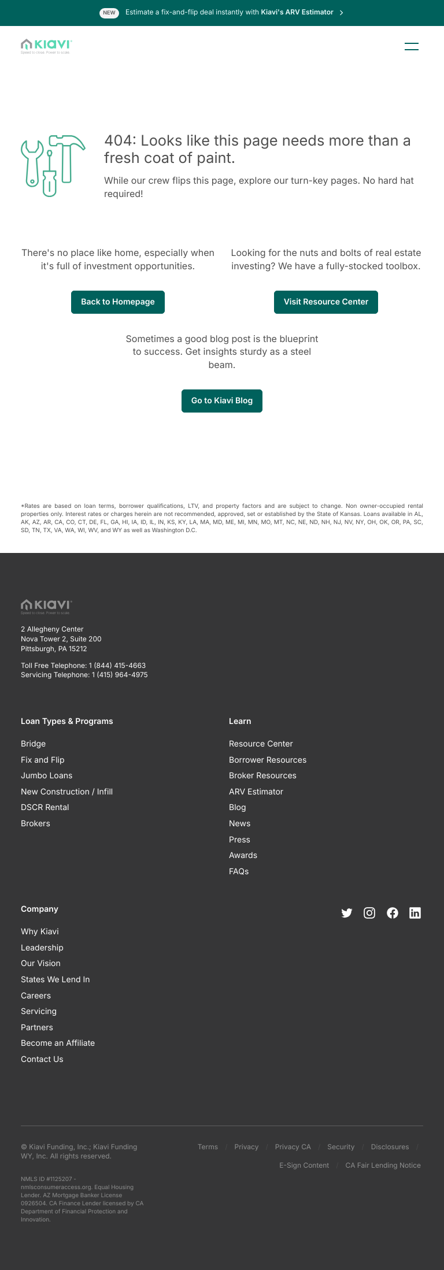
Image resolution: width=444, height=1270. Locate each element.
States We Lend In (55, 980)
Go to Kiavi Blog (222, 401)
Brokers (35, 824)
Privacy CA (293, 1146)
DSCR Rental (45, 807)
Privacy (246, 1146)
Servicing (39, 1011)
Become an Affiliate (58, 1043)
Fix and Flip (43, 760)
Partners (37, 1028)
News (239, 824)
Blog (237, 807)
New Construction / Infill (67, 792)
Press (239, 840)
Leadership (42, 948)
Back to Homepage (118, 302)
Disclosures (390, 1146)
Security (340, 1146)
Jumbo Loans (46, 776)
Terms (208, 1146)
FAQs (239, 872)
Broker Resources (263, 776)
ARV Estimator (256, 792)
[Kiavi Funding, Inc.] (46, 47)
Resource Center (261, 744)
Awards (243, 855)
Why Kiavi (40, 932)
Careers (36, 996)
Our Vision (41, 963)
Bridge (33, 744)
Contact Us (42, 1059)
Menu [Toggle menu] (411, 47)
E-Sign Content (304, 1165)
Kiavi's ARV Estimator (303, 12)
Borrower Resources (267, 760)
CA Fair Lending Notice (383, 1165)
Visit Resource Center (326, 302)
